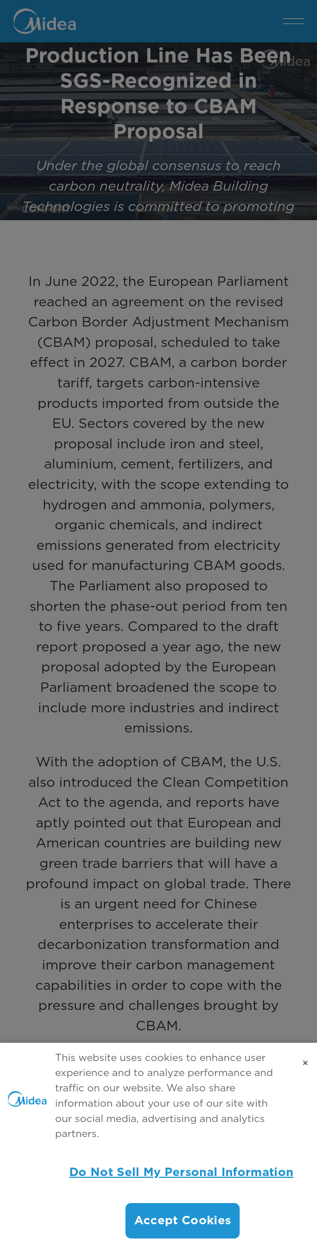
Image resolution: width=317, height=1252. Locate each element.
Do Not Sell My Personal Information (181, 1172)
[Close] (305, 1063)
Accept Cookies (182, 1220)
